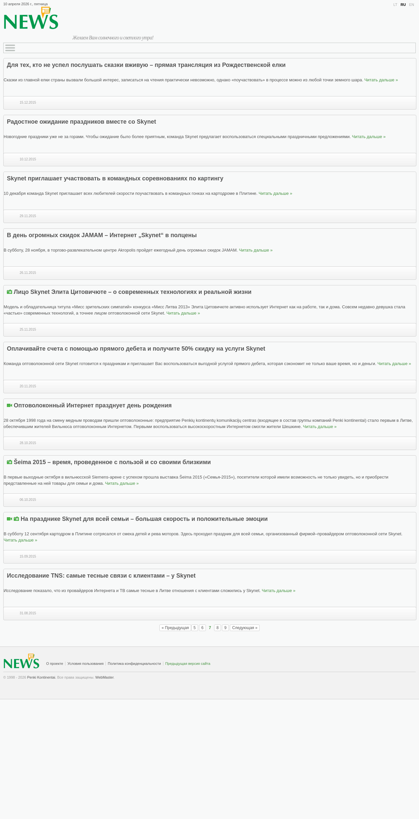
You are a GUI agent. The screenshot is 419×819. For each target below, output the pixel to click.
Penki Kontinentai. (41, 677)
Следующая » (244, 627)
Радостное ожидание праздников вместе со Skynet (81, 121)
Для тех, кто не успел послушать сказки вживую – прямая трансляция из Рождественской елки (146, 65)
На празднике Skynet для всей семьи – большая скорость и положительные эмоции (144, 519)
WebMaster (104, 677)
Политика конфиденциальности (134, 663)
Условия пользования (85, 663)
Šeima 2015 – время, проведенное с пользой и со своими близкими (112, 462)
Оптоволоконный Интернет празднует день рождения (93, 405)
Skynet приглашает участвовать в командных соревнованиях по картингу (115, 178)
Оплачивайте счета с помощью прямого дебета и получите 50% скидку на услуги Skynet (136, 348)
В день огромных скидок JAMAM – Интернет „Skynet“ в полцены (102, 235)
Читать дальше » (381, 79)
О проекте (54, 663)
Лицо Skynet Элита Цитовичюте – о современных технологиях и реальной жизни (132, 292)
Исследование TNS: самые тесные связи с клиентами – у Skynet (101, 575)
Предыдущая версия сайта (187, 663)
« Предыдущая (175, 627)
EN (411, 5)
